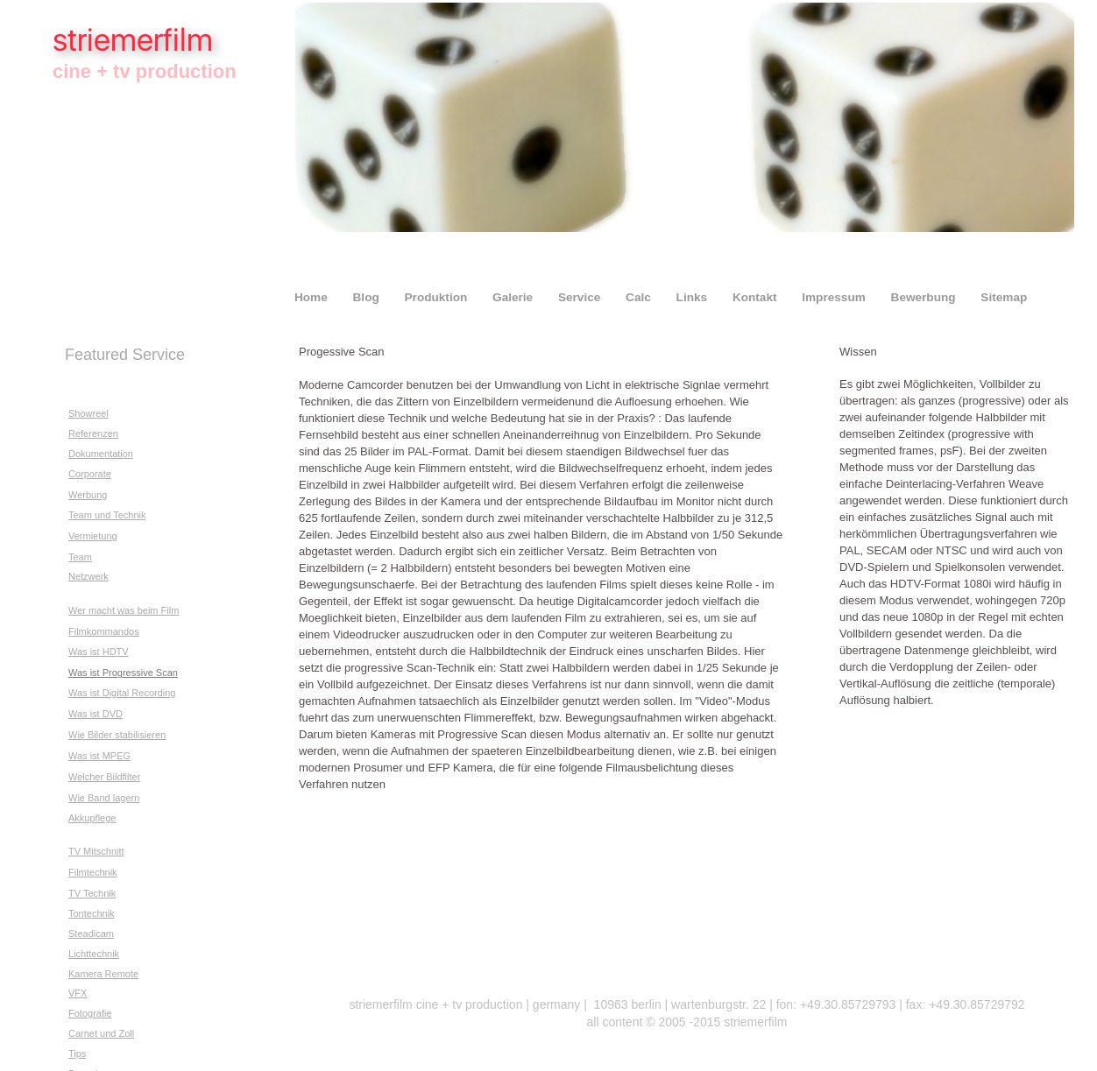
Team (80, 557)
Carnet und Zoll (101, 1033)
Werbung (87, 495)
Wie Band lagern (103, 798)
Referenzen (93, 433)
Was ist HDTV (98, 651)
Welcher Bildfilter (104, 777)
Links (693, 297)
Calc (640, 297)
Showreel (88, 413)
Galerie (514, 297)
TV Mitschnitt (96, 851)
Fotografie (90, 1013)
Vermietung (92, 536)
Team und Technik (106, 515)
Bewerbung (925, 297)
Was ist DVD (95, 713)
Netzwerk (88, 576)
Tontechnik (91, 913)
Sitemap (1003, 297)
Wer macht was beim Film (123, 610)
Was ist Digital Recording (121, 692)
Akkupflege (92, 818)
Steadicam (91, 933)
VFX (77, 993)
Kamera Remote (103, 974)
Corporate (89, 474)
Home (312, 297)
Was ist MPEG (99, 755)
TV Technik (92, 893)
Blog (368, 297)
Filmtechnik (92, 872)
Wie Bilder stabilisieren (117, 734)
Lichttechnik (93, 953)
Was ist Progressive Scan (123, 672)
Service (581, 297)
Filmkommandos (103, 631)
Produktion (438, 297)
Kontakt (756, 297)
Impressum (835, 297)
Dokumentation (100, 453)
